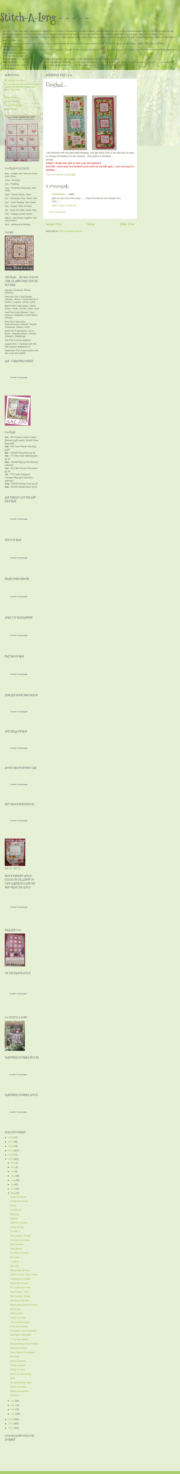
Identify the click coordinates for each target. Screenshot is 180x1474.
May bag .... (16, 1257)
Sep (13, 1176)
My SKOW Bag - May (20, 1382)
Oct (13, 1171)
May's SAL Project (19, 1283)
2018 (11, 1137)
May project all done (20, 1270)
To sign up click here (15, 80)
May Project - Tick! (19, 1292)
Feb (13, 1409)
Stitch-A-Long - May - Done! (24, 1274)
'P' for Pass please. (19, 1339)
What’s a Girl (16, 1313)
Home (91, 224)
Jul (12, 1184)
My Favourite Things (20, 1296)
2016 (11, 1146)
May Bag (14, 1356)
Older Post (127, 224)
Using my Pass (17, 1369)
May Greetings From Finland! (24, 1343)
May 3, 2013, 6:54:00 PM (64, 205)
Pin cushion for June (20, 1287)
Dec (13, 1163)
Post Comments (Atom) (70, 231)
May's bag (15, 1309)
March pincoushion (19, 1391)
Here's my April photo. (21, 1374)
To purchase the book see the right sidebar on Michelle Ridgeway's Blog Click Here (22, 87)
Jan (13, 1414)
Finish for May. (17, 1227)
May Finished (16, 1244)
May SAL (14, 1266)
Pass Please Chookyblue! (22, 1352)
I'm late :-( (15, 1231)
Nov (13, 1167)
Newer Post (54, 224)
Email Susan (11, 109)
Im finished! (16, 1210)
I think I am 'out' (17, 1317)
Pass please (16, 1248)
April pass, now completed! (23, 1330)
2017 (11, 1142)
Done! (13, 1205)
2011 (11, 1423)
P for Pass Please (19, 1326)
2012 (11, 1419)
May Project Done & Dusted (24, 1304)
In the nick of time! (19, 1201)
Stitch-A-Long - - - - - (44, 17)
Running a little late (19, 1300)
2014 (11, 1154)
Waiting (13, 1218)
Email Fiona (10, 97)
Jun (13, 1189)
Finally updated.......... (20, 1365)
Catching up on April (20, 1279)
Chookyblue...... (60, 194)
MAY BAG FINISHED (20, 1335)
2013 (11, 1159)
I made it (14, 1261)
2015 (11, 1150)
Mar (13, 1405)
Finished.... (15, 1395)
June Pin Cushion (19, 1222)
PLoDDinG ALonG (19, 1253)
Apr (13, 1401)
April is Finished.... (19, 1387)
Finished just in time (20, 1240)
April (12, 1378)
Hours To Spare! (18, 1197)
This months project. (20, 1322)
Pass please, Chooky (20, 1235)
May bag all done (18, 1348)
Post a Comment (57, 212)
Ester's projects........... (21, 1361)
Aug (13, 1180)
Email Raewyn (12, 101)
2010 (11, 1428)
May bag (14, 1214)
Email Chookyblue (13, 105)
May (13, 1193)
